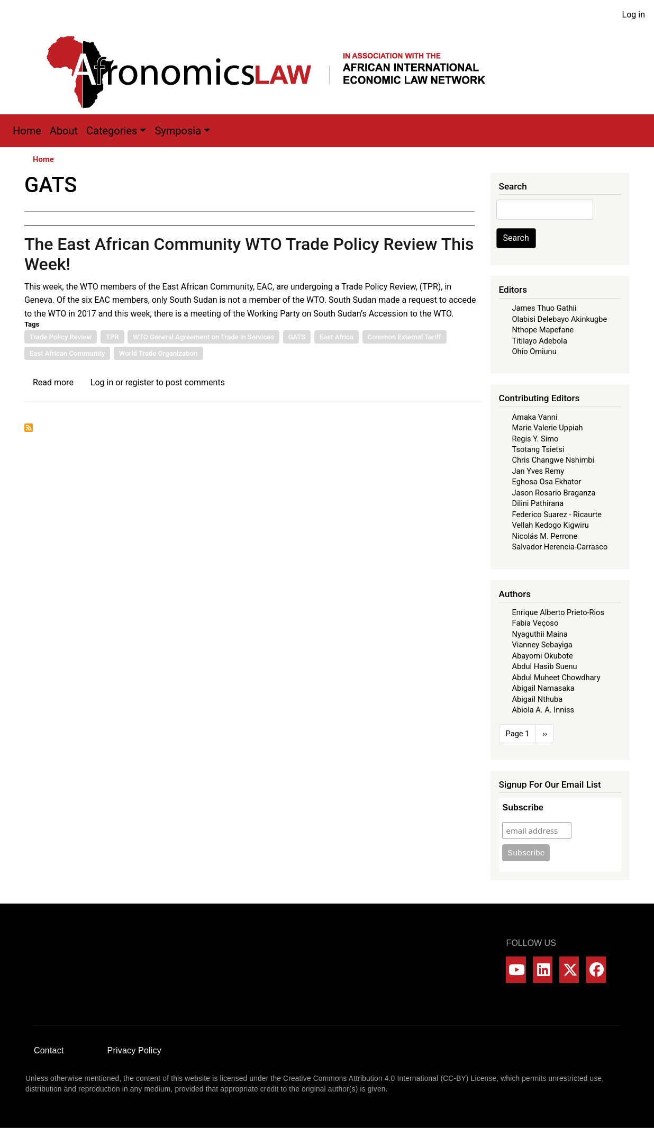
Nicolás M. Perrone (545, 536)
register (139, 382)
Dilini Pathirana (538, 503)
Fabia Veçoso (535, 623)
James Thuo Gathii (544, 308)
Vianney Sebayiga (542, 644)
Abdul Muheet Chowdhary (556, 677)
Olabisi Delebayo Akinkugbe (559, 319)
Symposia (178, 130)
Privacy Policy (134, 1050)
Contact (49, 1050)
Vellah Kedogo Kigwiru (550, 525)
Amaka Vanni (535, 417)
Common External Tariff (404, 337)
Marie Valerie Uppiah (547, 427)
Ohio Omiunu (534, 351)
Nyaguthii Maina (540, 634)
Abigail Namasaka (543, 688)
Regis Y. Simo (535, 439)
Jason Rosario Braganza (554, 493)
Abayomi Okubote (542, 656)
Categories (111, 130)
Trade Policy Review (61, 337)
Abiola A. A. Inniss (543, 710)
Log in (633, 15)
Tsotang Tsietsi (538, 449)
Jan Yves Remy (538, 471)
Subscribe (522, 807)
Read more (53, 382)
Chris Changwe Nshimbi (553, 460)
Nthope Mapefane (543, 330)
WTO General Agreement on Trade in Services (203, 337)
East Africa (336, 337)
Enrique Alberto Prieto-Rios (558, 612)
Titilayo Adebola (539, 341)
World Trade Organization (158, 353)
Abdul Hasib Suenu (544, 666)
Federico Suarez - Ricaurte (557, 514)
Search (516, 238)
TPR (112, 337)
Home (27, 130)
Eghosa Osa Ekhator (547, 481)
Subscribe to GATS (28, 427)
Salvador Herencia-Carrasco (560, 547)
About (64, 130)
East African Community (67, 353)
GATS (297, 337)
